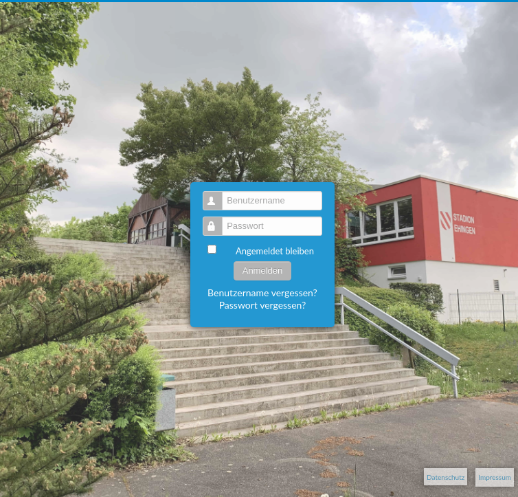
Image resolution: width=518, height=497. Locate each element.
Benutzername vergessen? (262, 292)
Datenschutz (445, 477)
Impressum (494, 477)
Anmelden (263, 270)
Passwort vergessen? (262, 305)
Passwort (218, 220)
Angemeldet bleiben (275, 250)
